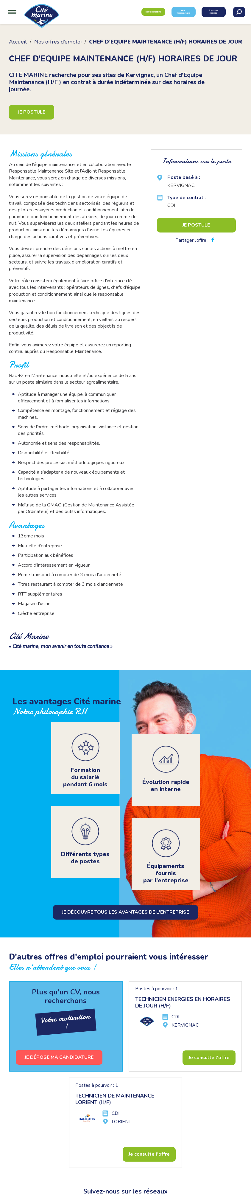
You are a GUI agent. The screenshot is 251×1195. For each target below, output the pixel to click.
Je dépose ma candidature (59, 1057)
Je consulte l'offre (209, 1057)
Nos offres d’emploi (58, 41)
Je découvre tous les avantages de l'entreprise (125, 912)
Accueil (18, 41)
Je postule (31, 112)
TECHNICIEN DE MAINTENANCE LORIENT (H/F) (114, 1099)
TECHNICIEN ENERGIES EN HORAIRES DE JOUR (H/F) (182, 1002)
